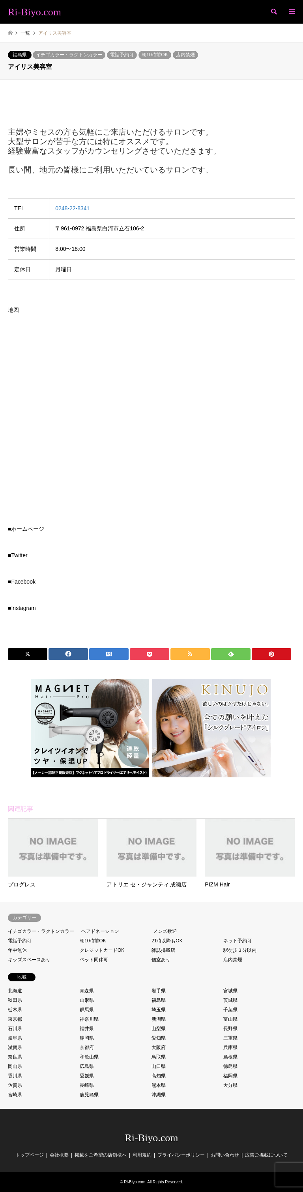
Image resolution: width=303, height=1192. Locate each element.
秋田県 (15, 1000)
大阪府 (159, 1047)
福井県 (87, 1028)
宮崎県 (15, 1094)
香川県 (15, 1076)
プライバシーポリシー (181, 1155)
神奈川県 (89, 1019)
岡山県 (15, 1066)
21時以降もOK (167, 941)
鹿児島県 (89, 1094)
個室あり (161, 959)
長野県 (230, 1028)
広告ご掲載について (266, 1155)
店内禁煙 (185, 54)
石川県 (15, 1028)
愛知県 (159, 1038)
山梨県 (159, 1028)
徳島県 (230, 1066)
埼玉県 (159, 1009)
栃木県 (15, 1009)
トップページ (29, 1155)
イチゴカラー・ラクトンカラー (69, 54)
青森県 (87, 991)
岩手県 (159, 991)
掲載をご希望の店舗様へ (101, 1155)
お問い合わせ (225, 1155)
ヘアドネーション (100, 931)
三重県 (230, 1038)
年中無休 (17, 950)
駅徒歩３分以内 (239, 950)
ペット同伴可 (94, 959)
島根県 (230, 1057)
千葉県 (230, 1009)
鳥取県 (159, 1057)
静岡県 (87, 1038)
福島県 (20, 54)
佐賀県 (15, 1085)
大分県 (230, 1085)
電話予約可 (122, 54)
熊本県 (159, 1085)
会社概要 (59, 1155)
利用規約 (142, 1155)
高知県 (159, 1076)
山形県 (87, 1000)
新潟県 (159, 1019)
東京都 (15, 1019)
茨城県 (230, 1000)
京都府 (87, 1047)
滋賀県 (15, 1047)
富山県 (230, 1019)
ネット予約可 (237, 941)
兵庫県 (230, 1047)
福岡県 (230, 1076)
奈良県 (15, 1057)
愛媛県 (87, 1076)
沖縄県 (159, 1094)
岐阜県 (15, 1038)
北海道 (15, 991)
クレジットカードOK (102, 950)
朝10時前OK (155, 54)
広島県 (87, 1066)
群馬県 (87, 1009)
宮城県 (230, 991)
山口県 (159, 1066)
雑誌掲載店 (163, 950)
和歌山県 (89, 1057)
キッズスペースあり (29, 959)
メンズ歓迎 (165, 931)
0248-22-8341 (72, 208)
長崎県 (87, 1085)
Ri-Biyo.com (151, 1138)
